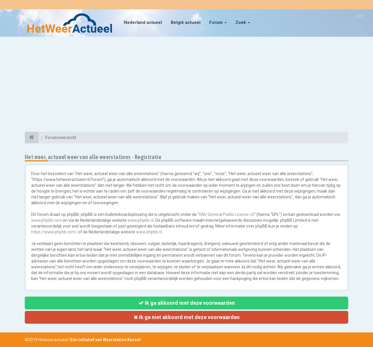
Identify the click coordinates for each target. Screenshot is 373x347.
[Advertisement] (186, 85)
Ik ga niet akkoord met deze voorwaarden (187, 317)
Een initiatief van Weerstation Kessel (105, 339)
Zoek (242, 22)
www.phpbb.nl (141, 220)
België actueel (185, 22)
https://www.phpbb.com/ (54, 232)
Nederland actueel (143, 22)
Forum (218, 22)
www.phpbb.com (46, 220)
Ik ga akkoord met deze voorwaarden (186, 303)
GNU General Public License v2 (226, 214)
